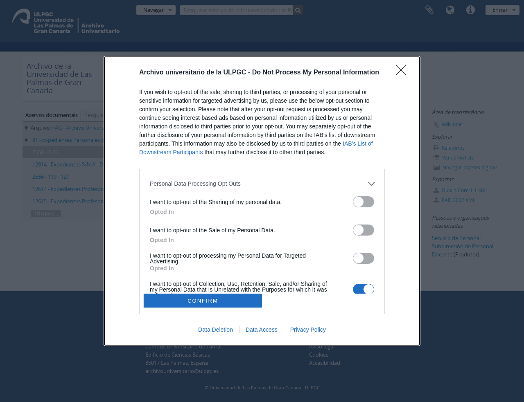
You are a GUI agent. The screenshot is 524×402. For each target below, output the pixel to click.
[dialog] (262, 201)
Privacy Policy (308, 329)
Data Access (262, 329)
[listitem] (262, 184)
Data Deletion (215, 329)
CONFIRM (202, 300)
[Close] (403, 73)
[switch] (363, 201)
